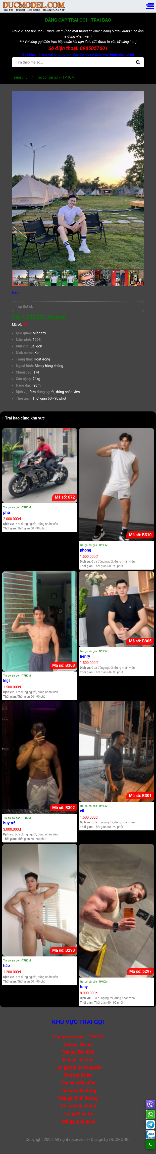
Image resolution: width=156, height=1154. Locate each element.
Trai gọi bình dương (78, 1098)
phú (6, 512)
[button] (139, 96)
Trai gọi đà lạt (78, 1075)
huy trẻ (9, 823)
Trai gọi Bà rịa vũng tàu (78, 1067)
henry (85, 656)
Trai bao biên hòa (78, 1082)
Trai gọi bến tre (78, 1113)
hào (6, 965)
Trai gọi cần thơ (78, 1059)
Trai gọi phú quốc (78, 1121)
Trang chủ (20, 77)
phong (85, 550)
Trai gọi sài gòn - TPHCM (17, 507)
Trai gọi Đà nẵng (78, 1052)
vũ (82, 811)
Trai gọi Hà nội (78, 1044)
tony (84, 986)
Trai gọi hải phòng (78, 1105)
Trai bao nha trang (78, 1090)
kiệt (6, 680)
